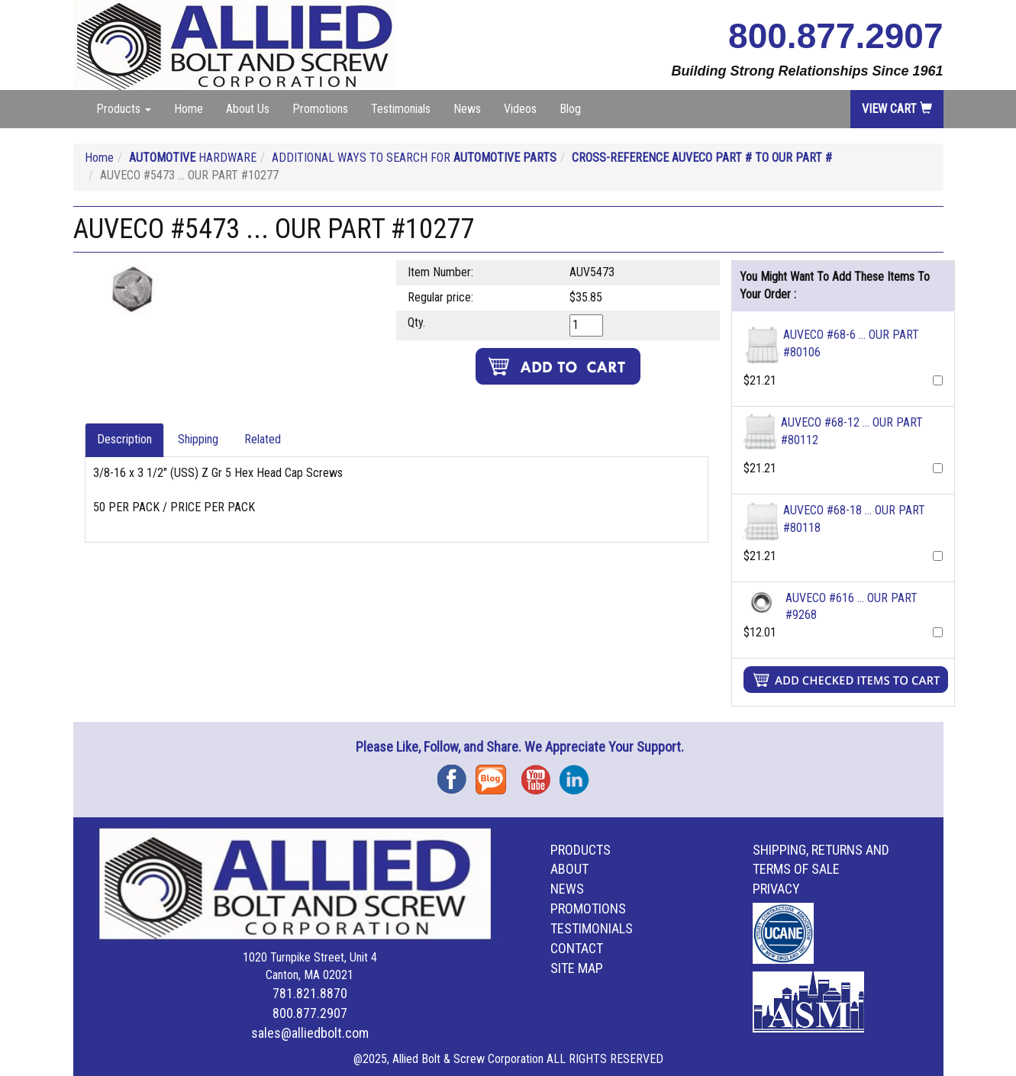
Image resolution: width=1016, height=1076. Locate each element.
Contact (576, 948)
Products (580, 850)
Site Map (576, 968)
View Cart (897, 108)
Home (188, 108)
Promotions (320, 108)
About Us (247, 108)
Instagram (578, 774)
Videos (520, 108)
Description (124, 439)
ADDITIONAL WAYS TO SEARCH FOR (414, 157)
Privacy (776, 889)
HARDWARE (192, 157)
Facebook (456, 774)
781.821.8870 (310, 993)
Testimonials (401, 108)
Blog (570, 108)
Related (262, 439)
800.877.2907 (835, 36)
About (569, 869)
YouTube (540, 774)
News (467, 108)
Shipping (198, 439)
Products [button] (123, 108)
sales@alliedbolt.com (310, 1033)
